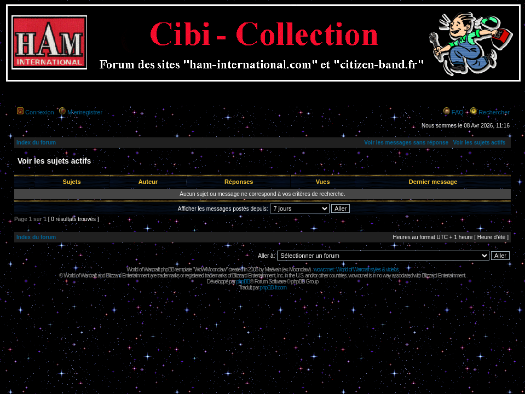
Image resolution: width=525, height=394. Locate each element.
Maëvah (272, 269)
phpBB (243, 282)
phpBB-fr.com (273, 288)
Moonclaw (299, 269)
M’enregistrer (84, 112)
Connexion (39, 112)
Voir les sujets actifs (479, 143)
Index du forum (36, 143)
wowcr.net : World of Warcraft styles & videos (356, 269)
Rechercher (494, 112)
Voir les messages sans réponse (406, 143)
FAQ (458, 112)
